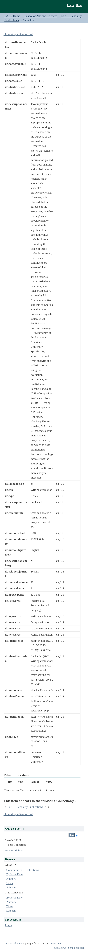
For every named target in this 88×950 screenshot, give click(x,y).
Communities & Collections (22, 870)
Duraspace (55, 943)
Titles (9, 883)
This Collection (16, 844)
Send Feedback (76, 947)
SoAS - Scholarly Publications (25, 807)
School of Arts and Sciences (41, 16)
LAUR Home (12, 16)
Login (70, 5)
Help (79, 5)
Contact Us (60, 947)
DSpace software (13, 943)
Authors (11, 878)
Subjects (11, 887)
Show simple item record (18, 34)
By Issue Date (14, 874)
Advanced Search (15, 850)
